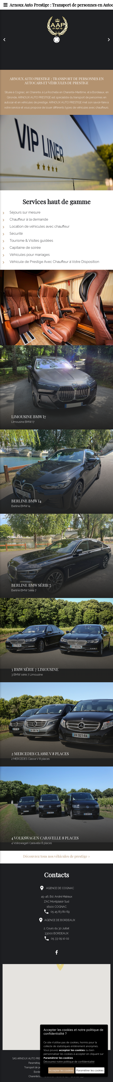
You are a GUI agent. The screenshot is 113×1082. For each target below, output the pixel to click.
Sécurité (16, 233)
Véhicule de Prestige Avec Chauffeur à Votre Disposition (54, 262)
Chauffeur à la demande (29, 219)
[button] (60, 965)
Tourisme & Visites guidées (31, 240)
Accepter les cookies (61, 1070)
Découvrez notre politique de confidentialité (69, 1061)
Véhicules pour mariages (30, 255)
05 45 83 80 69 (60, 911)
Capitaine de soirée (25, 248)
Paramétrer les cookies (90, 1070)
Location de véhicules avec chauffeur (39, 226)
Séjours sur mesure (25, 212)
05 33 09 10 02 (60, 938)
